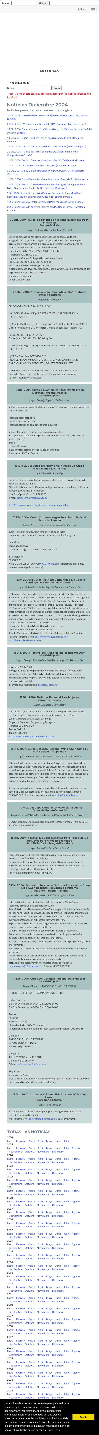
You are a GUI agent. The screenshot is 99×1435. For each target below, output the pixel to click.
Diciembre (58, 1151)
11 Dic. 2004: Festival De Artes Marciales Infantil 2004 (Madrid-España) (46, 160)
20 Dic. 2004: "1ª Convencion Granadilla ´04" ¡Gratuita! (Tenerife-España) (46, 123)
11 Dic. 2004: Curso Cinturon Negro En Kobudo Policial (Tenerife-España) (46, 146)
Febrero (20, 1140)
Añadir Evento (19, 82)
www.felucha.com (49, 563)
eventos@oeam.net (48, 684)
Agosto (76, 1147)
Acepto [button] (83, 1417)
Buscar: (6, 3)
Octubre (29, 1151)
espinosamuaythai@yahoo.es (31, 497)
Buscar (43, 3)
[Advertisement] (49, 46)
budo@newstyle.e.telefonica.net (50, 636)
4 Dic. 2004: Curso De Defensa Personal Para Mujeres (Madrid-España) (45, 201)
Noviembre (43, 1151)
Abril (40, 1140)
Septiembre (15, 1151)
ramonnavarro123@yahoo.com (25, 966)
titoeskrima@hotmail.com (41, 1118)
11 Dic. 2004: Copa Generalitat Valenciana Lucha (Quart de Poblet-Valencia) (47, 179)
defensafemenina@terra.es (31, 1064)
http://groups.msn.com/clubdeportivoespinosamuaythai (38, 504)
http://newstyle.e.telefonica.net (25, 640)
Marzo (31, 1140)
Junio (58, 1140)
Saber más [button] (54, 1430)
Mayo (49, 1140)
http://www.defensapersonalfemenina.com (31, 736)
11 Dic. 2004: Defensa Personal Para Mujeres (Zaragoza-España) (42, 165)
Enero (10, 1140)
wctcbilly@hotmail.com (64, 795)
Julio (66, 1140)
